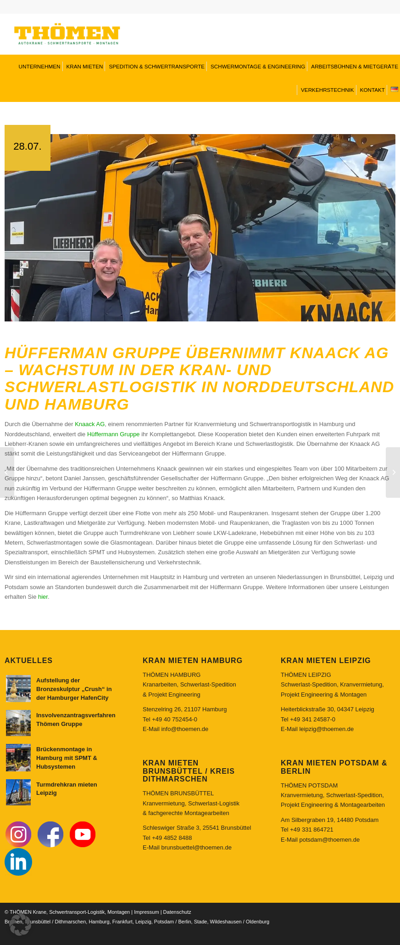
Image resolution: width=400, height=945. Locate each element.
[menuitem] (38, 66)
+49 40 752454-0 (174, 708)
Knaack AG (90, 413)
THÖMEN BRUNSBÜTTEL (178, 782)
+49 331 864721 (311, 818)
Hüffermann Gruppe (113, 423)
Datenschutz (177, 901)
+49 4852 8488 (172, 826)
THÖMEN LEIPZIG (306, 663)
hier (43, 585)
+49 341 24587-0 (312, 708)
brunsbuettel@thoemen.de (196, 836)
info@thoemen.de (184, 717)
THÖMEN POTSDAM (309, 774)
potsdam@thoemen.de (329, 828)
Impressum (146, 901)
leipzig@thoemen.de (326, 717)
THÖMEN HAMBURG (171, 663)
